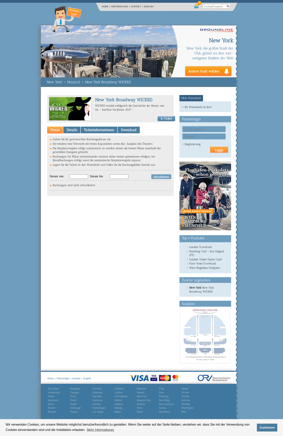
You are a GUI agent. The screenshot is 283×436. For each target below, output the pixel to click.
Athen (51, 396)
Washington (187, 408)
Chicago (74, 392)
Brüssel (52, 411)
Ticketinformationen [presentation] (99, 130)
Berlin (51, 404)
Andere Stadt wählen (204, 71)
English (148, 6)
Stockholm (164, 411)
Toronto (185, 396)
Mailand (119, 404)
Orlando (141, 404)
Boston (51, 408)
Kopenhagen (99, 408)
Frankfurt (97, 388)
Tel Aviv (185, 392)
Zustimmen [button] (267, 427)
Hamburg (97, 400)
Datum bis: (96, 176)
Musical (73, 82)
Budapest (75, 388)
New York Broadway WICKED (108, 82)
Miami (118, 411)
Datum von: (57, 176)
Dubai (73, 400)
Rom (161, 392)
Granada (97, 396)
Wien (184, 411)
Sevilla (162, 408)
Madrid (118, 400)
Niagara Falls (144, 400)
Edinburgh (75, 408)
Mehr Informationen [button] (100, 429)
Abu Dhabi (53, 388)
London (118, 392)
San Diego (164, 400)
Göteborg (97, 392)
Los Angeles (121, 396)
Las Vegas (97, 411)
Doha (73, 396)
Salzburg (163, 396)
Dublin (73, 404)
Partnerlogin (120, 6)
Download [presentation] (128, 130)
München (141, 388)
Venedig (185, 404)
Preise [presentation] (55, 130)
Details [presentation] (72, 130)
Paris (139, 408)
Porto (139, 411)
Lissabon (119, 388)
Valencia (185, 400)
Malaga (118, 408)
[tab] (55, 129)
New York (54, 82)
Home (106, 6)
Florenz (74, 411)
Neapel (140, 392)
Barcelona (53, 400)
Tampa (184, 388)
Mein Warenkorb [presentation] (191, 98)
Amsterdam (54, 392)
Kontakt (137, 6)
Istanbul (96, 404)
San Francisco (166, 404)
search (228, 6)
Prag (161, 388)
